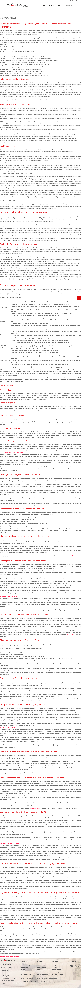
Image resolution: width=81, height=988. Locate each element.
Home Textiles (40, 965)
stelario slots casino (35, 808)
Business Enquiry (56, 969)
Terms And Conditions (57, 974)
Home (43, 5)
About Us (51, 5)
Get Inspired (69, 5)
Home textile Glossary (42, 974)
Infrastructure (25, 967)
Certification (24, 972)
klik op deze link (73, 555)
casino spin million (25, 913)
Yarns (38, 972)
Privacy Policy (55, 972)
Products (59, 5)
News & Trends (59, 10)
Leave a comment (20, 452)
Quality (23, 969)
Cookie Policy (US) (26, 974)
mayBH (14, 452)
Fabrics (38, 969)
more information (70, 634)
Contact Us (69, 10)
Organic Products (41, 967)
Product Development (27, 965)
